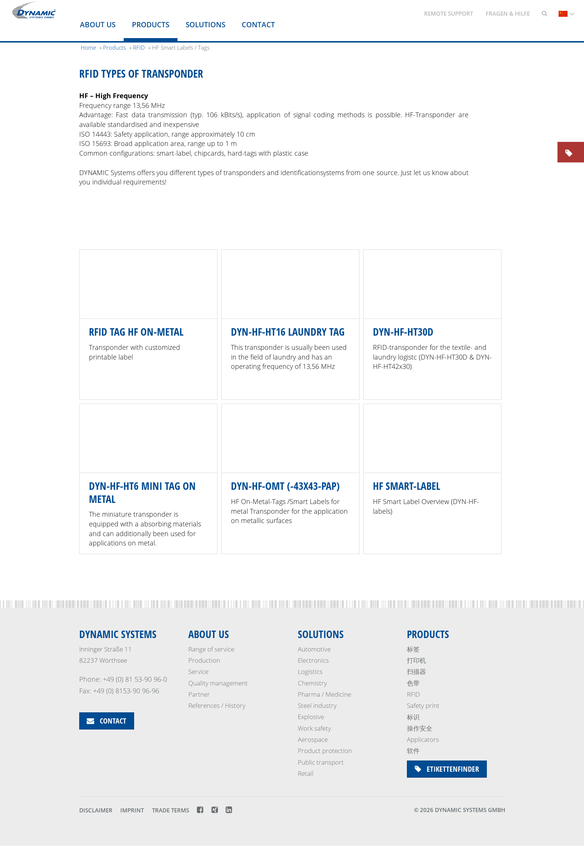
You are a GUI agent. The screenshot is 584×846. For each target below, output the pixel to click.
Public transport (321, 762)
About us (97, 24)
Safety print (423, 705)
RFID (413, 694)
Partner (199, 694)
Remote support (448, 13)
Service (198, 671)
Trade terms (170, 810)
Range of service (211, 649)
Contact (258, 24)
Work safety (314, 728)
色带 (413, 683)
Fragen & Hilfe (508, 13)
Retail (305, 773)
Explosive (311, 717)
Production (204, 660)
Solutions (205, 24)
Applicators (423, 739)
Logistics (310, 671)
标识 (413, 717)
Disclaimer (95, 810)
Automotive (314, 649)
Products (150, 24)
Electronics (313, 660)
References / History (216, 705)
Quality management (218, 683)
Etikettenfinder (447, 769)
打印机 (416, 660)
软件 (413, 750)
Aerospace (313, 739)
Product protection (325, 750)
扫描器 (416, 671)
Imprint (132, 810)
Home (88, 47)
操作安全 (419, 728)
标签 (413, 649)
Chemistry (312, 683)
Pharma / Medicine (324, 694)
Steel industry (317, 705)
